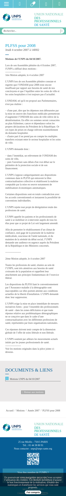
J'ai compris (33, 492)
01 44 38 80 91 (36, 445)
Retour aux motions (33, 392)
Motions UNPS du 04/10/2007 (25, 379)
